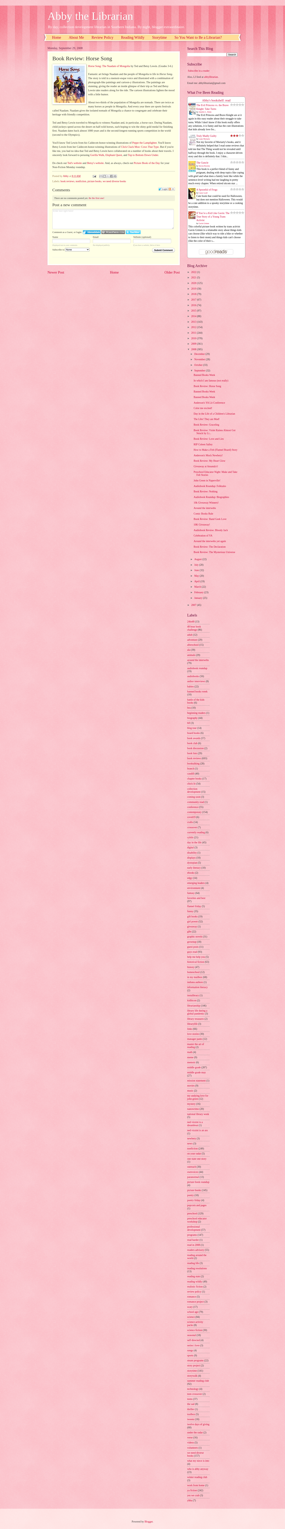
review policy (194, 1291)
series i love (193, 1345)
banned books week (197, 691)
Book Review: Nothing (205, 491)
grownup (191, 941)
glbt (189, 931)
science (191, 1317)
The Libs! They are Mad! (206, 419)
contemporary (194, 812)
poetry (190, 1195)
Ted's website (74, 163)
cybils (190, 837)
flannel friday (194, 906)
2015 (194, 310)
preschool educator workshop (197, 1220)
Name (55, 237)
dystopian (192, 862)
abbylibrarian (211, 77)
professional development (193, 1228)
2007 (194, 605)
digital (190, 847)
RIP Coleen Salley (203, 444)
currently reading (196, 832)
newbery (191, 1138)
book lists (192, 753)
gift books (192, 916)
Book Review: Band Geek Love (210, 519)
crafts (190, 822)
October (198, 365)
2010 (194, 338)
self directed (193, 1340)
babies (190, 686)
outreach (191, 1166)
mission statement (196, 1080)
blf (188, 723)
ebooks (190, 872)
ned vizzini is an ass (197, 1130)
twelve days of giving (198, 1424)
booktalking (193, 763)
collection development (193, 790)
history (190, 967)
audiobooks (193, 676)
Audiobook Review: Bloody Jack (211, 530)
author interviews (196, 681)
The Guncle (202, 162)
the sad (190, 1404)
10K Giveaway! (202, 524)
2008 (194, 349)
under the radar (195, 1432)
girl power (192, 921)
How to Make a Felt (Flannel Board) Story (215, 449)
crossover (192, 827)
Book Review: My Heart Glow (209, 460)
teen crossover (194, 1394)
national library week (198, 1114)
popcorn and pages (196, 1205)
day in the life (194, 842)
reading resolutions (197, 1268)
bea (189, 707)
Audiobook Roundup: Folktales (210, 486)
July (196, 564)
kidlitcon (191, 1000)
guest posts (193, 946)
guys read (192, 951)
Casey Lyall (203, 193)
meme (190, 1057)
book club (192, 743)
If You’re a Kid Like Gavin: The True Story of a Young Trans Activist (212, 217)
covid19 (191, 817)
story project (193, 1365)
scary (190, 1307)
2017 (194, 299)
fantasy (191, 893)
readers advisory (195, 1250)
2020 (194, 283)
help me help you (196, 957)
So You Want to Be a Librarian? (198, 37)
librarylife (192, 1023)
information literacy (197, 987)
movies (191, 1085)
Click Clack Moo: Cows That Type (140, 146)
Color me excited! (203, 408)
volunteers (192, 1447)
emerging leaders (196, 883)
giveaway (192, 926)
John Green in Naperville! (207, 480)
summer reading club (198, 1380)
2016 (194, 305)
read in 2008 (193, 1245)
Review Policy (102, 37)
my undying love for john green (197, 1097)
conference (193, 807)
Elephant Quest (113, 155)
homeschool (193, 972)
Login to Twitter (133, 232)
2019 (194, 288)
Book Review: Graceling (206, 424)
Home (56, 37)
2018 (194, 294)
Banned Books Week (204, 375)
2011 (194, 332)
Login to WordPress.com (113, 232)
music (190, 1090)
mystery (191, 1104)
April (197, 581)
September (200, 370)
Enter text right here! (113, 219)
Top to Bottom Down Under (143, 155)
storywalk (192, 1375)
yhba (189, 1500)
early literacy (194, 867)
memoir (191, 1062)
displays (191, 857)
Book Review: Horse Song (207, 386)
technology (193, 1389)
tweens (190, 1419)
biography (192, 718)
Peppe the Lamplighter (144, 142)
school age (192, 1312)
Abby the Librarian (90, 16)
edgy (189, 878)
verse (190, 1437)
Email (96, 237)
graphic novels (194, 936)
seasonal (191, 1335)
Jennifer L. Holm (205, 112)
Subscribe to (70, 249)
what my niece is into (198, 1460)
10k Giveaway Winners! (206, 502)
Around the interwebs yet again (210, 541)
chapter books (194, 778)
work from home (196, 1485)
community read (195, 802)
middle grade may (196, 1072)
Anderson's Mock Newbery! (208, 455)
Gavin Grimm (204, 223)
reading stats (193, 1276)
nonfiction (81, 181)
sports (190, 1355)
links (189, 1029)
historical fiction (195, 962)
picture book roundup (198, 1182)
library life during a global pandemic (197, 1012)
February (199, 592)
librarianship (193, 1005)
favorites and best (196, 898)
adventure (192, 639)
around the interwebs (198, 660)
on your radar (194, 1153)
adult (189, 634)
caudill (190, 773)
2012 (194, 327)
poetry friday (194, 1200)
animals (191, 655)
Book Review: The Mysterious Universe (214, 552)
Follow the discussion (171, 189)
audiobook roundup (197, 668)
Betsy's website (95, 163)
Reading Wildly (133, 37)
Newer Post (56, 272)
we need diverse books (114, 181)
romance (191, 1296)
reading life (193, 1263)
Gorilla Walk (97, 155)
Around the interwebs (205, 508)
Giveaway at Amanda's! (206, 466)
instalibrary (193, 995)
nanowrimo (193, 1109)
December (199, 354)
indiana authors (195, 982)
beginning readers (196, 713)
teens (189, 1399)
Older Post (172, 272)
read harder (193, 1240)
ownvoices (192, 1172)
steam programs (195, 1360)
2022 (194, 272)
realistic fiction (195, 1286)
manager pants (194, 1039)
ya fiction (192, 1490)
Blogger (149, 1521)
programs (192, 1235)
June (197, 570)
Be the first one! (96, 198)
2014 (194, 316)
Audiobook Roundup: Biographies (211, 497)
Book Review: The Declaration (210, 546)
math (189, 1052)
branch (190, 768)
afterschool (193, 644)
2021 (194, 277)
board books (193, 733)
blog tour (192, 728)
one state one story (196, 1158)
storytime (192, 1370)
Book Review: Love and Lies (209, 438)
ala (188, 649)
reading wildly (194, 1281)
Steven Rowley (204, 166)
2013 (194, 321)
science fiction (194, 1330)
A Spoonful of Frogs (206, 189)
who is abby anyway (197, 1469)
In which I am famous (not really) (211, 380)
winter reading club (197, 1477)
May (197, 575)
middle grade (194, 1067)
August (198, 559)
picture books (95, 181)
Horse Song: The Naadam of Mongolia (109, 66)
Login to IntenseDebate (92, 232)
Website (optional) (142, 237)
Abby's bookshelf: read (216, 100)
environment (193, 888)
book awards (193, 738)
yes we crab (193, 1495)
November (200, 359)
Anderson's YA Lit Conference (209, 402)
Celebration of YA (203, 535)
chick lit (191, 783)
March (198, 586)
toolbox (191, 1414)
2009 (194, 343)
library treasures (195, 1018)
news (189, 1143)
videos (190, 1442)
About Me (76, 37)
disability (192, 852)
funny (190, 911)
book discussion (195, 748)
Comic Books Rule (203, 513)
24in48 (190, 621)
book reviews (67, 181)
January (198, 598)
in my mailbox (194, 977)
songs (190, 1350)
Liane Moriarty (204, 139)
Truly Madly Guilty (206, 136)
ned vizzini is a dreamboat (195, 1124)
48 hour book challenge (194, 628)
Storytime (159, 37)
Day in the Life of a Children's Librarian (214, 413)
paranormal (193, 1177)
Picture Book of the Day (147, 163)
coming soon (193, 796)
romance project (195, 1301)
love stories (193, 1034)
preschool (192, 1213)
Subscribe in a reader (198, 70)
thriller (190, 1409)
